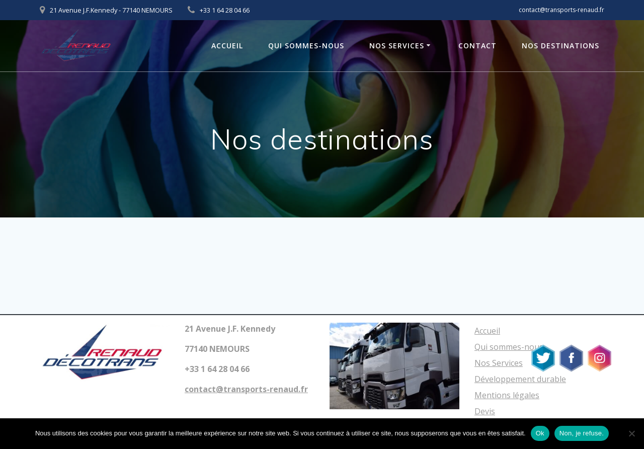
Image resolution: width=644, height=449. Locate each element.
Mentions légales (506, 395)
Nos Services (396, 45)
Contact (477, 45)
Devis (484, 411)
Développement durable (520, 379)
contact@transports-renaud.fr (561, 10)
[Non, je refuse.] (631, 433)
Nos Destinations (560, 45)
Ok (540, 433)
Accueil (227, 45)
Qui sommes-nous (306, 45)
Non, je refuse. (581, 433)
